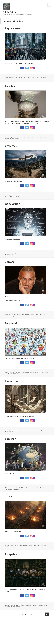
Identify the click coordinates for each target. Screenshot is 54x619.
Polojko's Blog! (10, 12)
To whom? (11, 323)
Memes (45, 605)
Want (6, 373)
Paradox (10, 86)
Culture (38, 77)
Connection (12, 381)
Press (43, 430)
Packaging (11, 316)
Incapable (11, 554)
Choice (39, 195)
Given (8, 496)
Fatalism (44, 195)
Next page (47, 614)
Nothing (44, 545)
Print (46, 430)
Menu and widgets (49, 6)
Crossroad (11, 145)
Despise (7, 316)
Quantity (7, 138)
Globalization (44, 77)
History (40, 430)
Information (39, 137)
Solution (7, 489)
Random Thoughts (30, 77)
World (10, 489)
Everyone (42, 372)
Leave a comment (15, 78)
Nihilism (7, 196)
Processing (7, 606)
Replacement (13, 28)
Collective (42, 487)
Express (46, 372)
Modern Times (22, 77)
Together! (11, 438)
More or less (12, 203)
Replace (7, 78)
